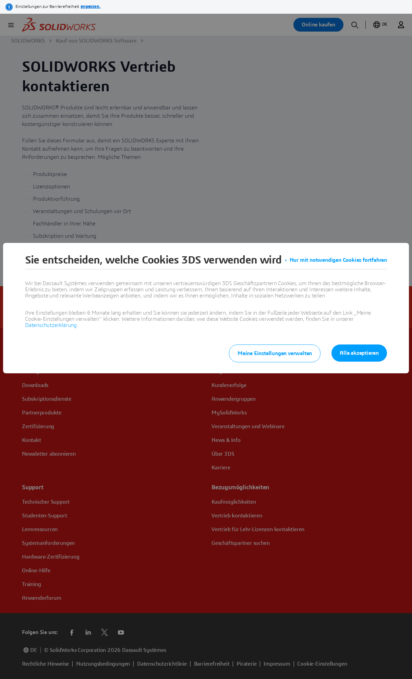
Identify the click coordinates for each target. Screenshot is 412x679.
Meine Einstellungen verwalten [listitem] (275, 353)
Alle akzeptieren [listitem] (359, 353)
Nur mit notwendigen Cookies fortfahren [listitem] (338, 260)
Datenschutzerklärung (51, 325)
